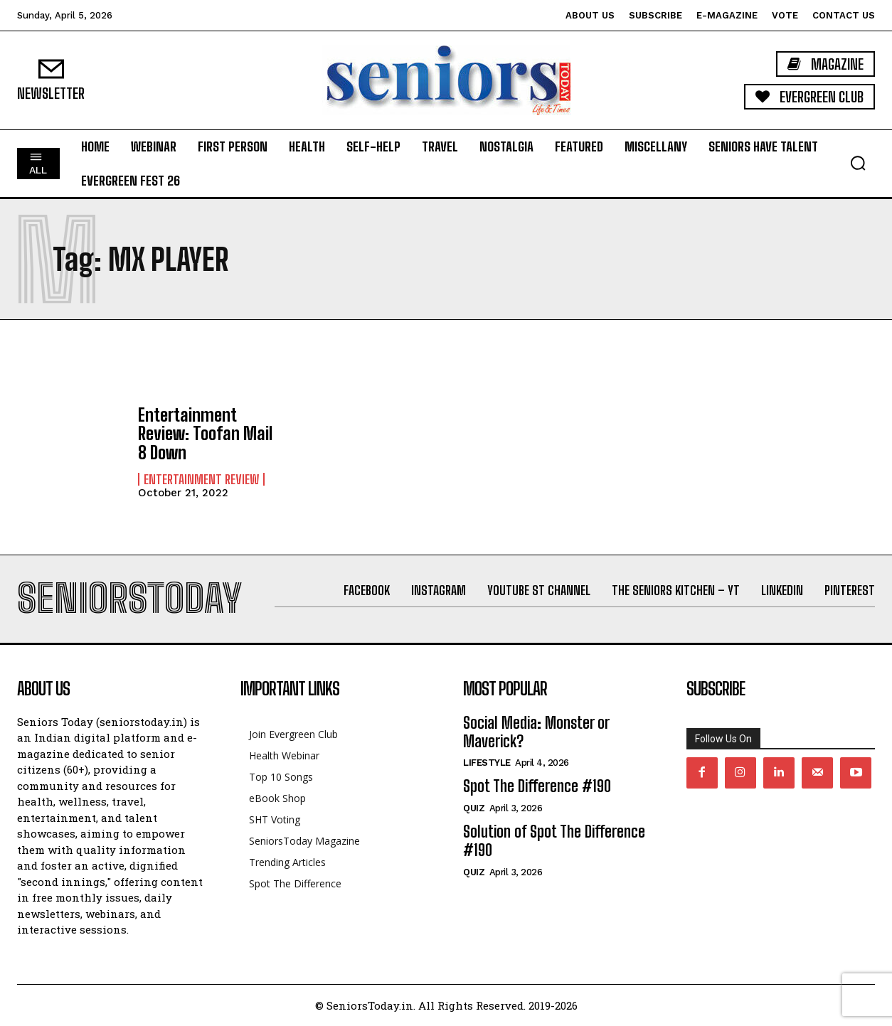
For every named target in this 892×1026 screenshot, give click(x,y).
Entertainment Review (201, 479)
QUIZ (473, 808)
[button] (858, 163)
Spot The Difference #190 (537, 786)
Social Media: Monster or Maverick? (536, 732)
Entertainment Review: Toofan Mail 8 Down (205, 434)
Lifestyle (487, 762)
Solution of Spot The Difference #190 (554, 841)
